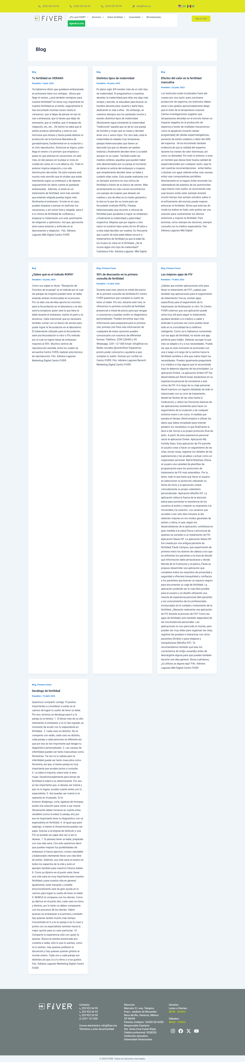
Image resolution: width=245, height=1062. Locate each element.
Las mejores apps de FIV (178, 274)
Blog (34, 72)
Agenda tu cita (76, 23)
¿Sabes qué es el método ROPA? (54, 274)
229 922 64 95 (88, 1008)
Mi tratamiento (153, 17)
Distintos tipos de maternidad (117, 78)
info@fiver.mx (109, 1025)
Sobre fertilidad (116, 17)
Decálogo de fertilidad (47, 691)
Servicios (98, 17)
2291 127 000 (88, 1018)
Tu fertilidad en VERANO (49, 78)
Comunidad (136, 17)
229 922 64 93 (88, 1011)
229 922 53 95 (88, 1015)
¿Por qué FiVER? (79, 17)
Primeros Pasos (110, 268)
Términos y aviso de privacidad (96, 1029)
